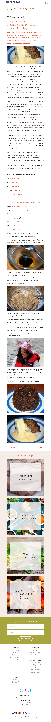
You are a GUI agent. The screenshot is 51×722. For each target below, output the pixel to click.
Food (33, 32)
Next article (39, 447)
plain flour (17, 190)
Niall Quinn (27, 114)
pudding (13, 37)
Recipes (33, 37)
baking (9, 32)
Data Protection (35, 669)
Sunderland (38, 122)
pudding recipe (21, 37)
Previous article (13, 447)
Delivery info (16, 682)
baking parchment (26, 325)
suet (15, 198)
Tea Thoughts (16, 652)
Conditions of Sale (35, 662)
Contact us (16, 662)
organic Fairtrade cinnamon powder (21, 210)
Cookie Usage (35, 672)
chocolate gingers (16, 90)
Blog (15, 8)
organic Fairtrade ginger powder (20, 206)
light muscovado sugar (21, 202)
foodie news (28, 35)
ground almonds (15, 186)
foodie (22, 35)
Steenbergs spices (25, 40)
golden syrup (15, 178)
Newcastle (29, 122)
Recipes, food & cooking (26, 8)
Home (9, 8)
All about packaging (16, 655)
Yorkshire (27, 43)
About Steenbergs (15, 657)
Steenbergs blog (35, 652)
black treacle (14, 182)
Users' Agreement (35, 665)
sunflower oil (33, 236)
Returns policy (15, 684)
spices (9, 40)
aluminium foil (16, 330)
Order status (15, 679)
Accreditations (35, 655)
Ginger (9, 66)
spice (38, 37)
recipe (28, 37)
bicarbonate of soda (19, 194)
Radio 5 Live (28, 107)
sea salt (12, 214)
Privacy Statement (35, 667)
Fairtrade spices (26, 32)
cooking (17, 32)
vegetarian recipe (18, 43)
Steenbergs (15, 40)
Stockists (15, 659)
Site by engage (33, 717)
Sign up (25, 638)
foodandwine (14, 35)
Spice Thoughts (15, 650)
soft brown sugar (35, 202)
